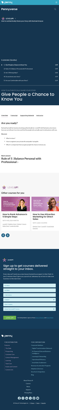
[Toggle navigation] (56, 2)
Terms (38, 403)
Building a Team (12, 224)
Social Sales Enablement (39, 362)
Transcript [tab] (14, 115)
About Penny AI (28, 380)
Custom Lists (9, 370)
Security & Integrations (38, 372)
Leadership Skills (14, 226)
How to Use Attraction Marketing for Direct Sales (44, 216)
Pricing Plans (28, 392)
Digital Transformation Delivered (42, 348)
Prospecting (9, 351)
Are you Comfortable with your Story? (16, 80)
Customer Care (10, 354)
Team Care (8, 363)
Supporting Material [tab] (27, 115)
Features (7, 345)
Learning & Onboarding (39, 356)
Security (43, 403)
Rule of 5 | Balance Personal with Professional (19, 69)
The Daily (8, 348)
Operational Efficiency (39, 359)
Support (28, 389)
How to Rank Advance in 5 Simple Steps (15, 215)
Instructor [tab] (39, 115)
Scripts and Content (11, 366)
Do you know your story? (12, 76)
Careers (28, 383)
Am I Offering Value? (11, 72)
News (28, 386)
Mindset (19, 224)
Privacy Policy (49, 317)
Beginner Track (37, 226)
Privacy (32, 403)
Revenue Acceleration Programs (41, 365)
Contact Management (12, 357)
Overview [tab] (4, 115)
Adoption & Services (37, 369)
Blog (32, 375)
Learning (8, 360)
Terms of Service (40, 317)
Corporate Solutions (37, 345)
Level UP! (9, 318)
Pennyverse (9, 9)
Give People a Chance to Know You (16, 65)
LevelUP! (5, 224)
